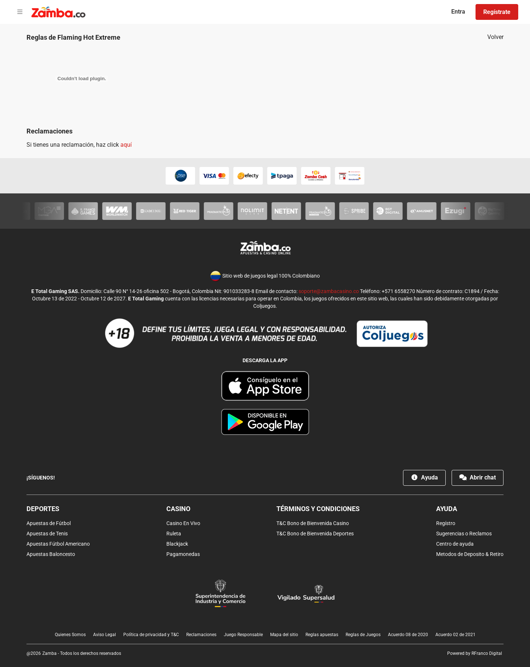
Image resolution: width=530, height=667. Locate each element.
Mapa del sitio (284, 634)
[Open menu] (20, 12)
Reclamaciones (201, 634)
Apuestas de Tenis (47, 533)
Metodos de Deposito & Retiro (470, 554)
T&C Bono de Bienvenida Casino (312, 523)
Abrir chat (477, 477)
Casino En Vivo (183, 523)
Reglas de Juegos (363, 634)
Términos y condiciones (318, 509)
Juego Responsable (243, 634)
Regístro (445, 523)
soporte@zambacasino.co (328, 291)
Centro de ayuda (455, 544)
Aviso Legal (104, 634)
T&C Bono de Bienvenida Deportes (315, 533)
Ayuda (424, 477)
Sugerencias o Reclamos (464, 533)
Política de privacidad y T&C (151, 634)
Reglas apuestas (321, 634)
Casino (178, 509)
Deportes (42, 509)
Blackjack (177, 544)
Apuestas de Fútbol (48, 523)
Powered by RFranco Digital (474, 653)
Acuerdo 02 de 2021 (455, 634)
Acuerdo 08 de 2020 (408, 634)
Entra (458, 11)
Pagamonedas (183, 554)
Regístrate (496, 11)
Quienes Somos (70, 634)
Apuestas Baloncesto (50, 554)
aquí (126, 144)
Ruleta (173, 533)
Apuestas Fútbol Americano (58, 544)
